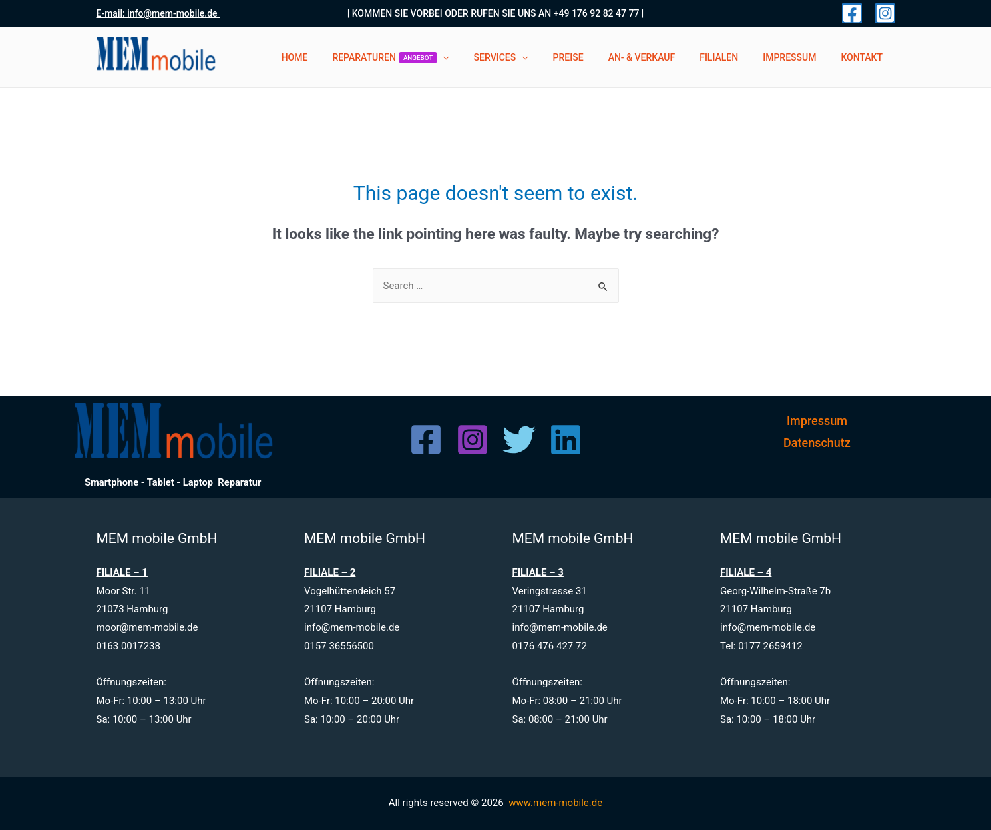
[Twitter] (519, 440)
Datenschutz (817, 443)
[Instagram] (885, 13)
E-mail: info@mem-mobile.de (158, 13)
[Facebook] (852, 13)
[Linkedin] (566, 440)
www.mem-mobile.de (555, 803)
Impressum (817, 421)
